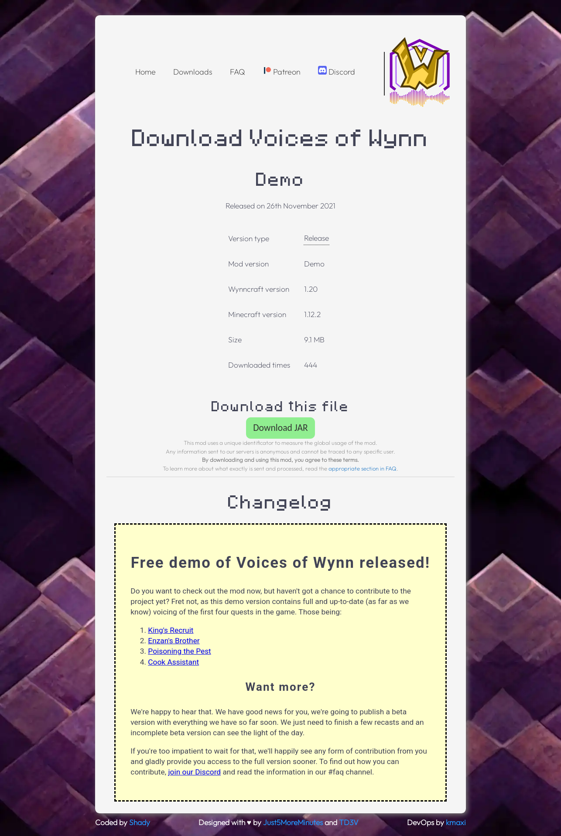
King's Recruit (170, 630)
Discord (336, 71)
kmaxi (456, 822)
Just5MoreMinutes (293, 822)
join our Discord (194, 772)
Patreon (282, 71)
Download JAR (280, 427)
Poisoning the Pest (179, 651)
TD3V (349, 822)
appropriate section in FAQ (362, 468)
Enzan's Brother (173, 640)
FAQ (237, 72)
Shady (139, 822)
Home (145, 72)
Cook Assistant (173, 662)
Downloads (192, 72)
